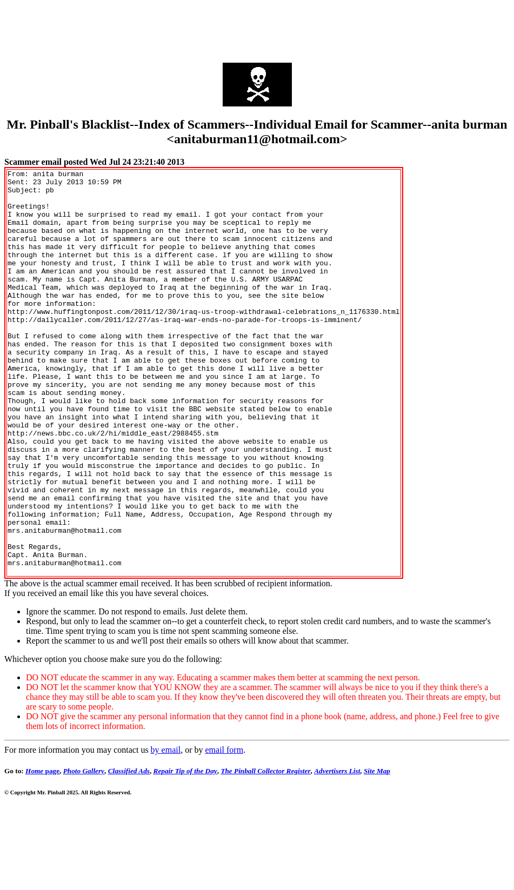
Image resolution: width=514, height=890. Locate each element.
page (42, 852)
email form (224, 830)
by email (166, 830)
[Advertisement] (257, 28)
